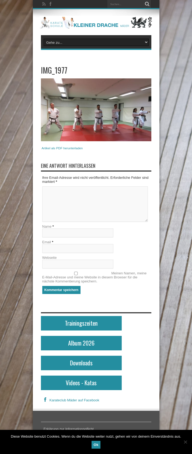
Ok (96, 445)
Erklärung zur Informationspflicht (69, 429)
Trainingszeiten (81, 323)
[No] (185, 442)
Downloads (81, 362)
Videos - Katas (81, 382)
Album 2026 (81, 343)
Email (46, 242)
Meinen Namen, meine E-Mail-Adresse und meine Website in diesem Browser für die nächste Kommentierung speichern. (94, 277)
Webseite (49, 258)
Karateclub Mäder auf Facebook (70, 400)
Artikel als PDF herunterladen (62, 148)
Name (47, 226)
